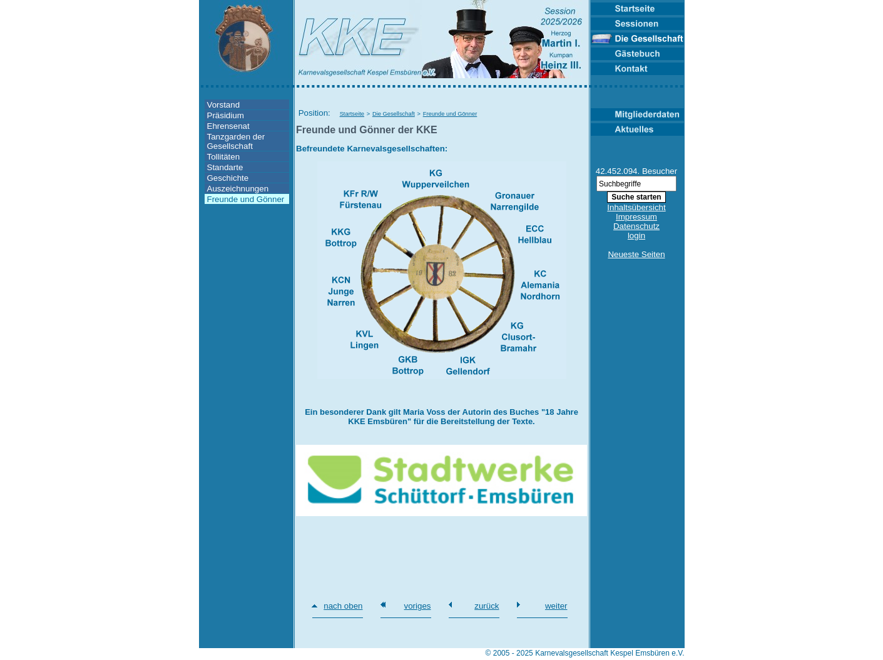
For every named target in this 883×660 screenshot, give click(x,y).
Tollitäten (223, 156)
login (636, 235)
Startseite (352, 114)
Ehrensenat (228, 126)
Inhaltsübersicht (636, 207)
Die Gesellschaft (393, 114)
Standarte (225, 167)
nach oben (343, 606)
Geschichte (228, 178)
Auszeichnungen (238, 188)
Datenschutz (636, 226)
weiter (556, 606)
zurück (486, 606)
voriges (417, 606)
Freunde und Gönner (246, 199)
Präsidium (225, 115)
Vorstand (223, 104)
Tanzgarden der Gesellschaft (236, 141)
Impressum (636, 216)
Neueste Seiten (636, 254)
